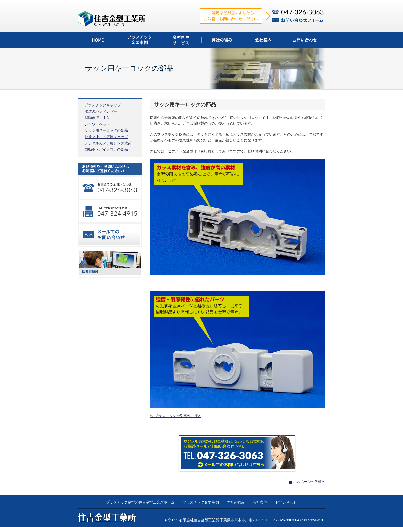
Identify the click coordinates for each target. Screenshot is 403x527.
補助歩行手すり (97, 118)
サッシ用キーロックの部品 (106, 130)
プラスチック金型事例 (201, 502)
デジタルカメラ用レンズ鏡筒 (108, 143)
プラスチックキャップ (103, 105)
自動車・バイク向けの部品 (106, 149)
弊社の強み (236, 502)
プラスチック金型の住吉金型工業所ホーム (140, 502)
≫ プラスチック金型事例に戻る (176, 416)
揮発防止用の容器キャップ (106, 137)
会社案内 (260, 502)
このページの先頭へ (309, 482)
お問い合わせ (286, 502)
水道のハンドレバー (101, 111)
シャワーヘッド (97, 124)
